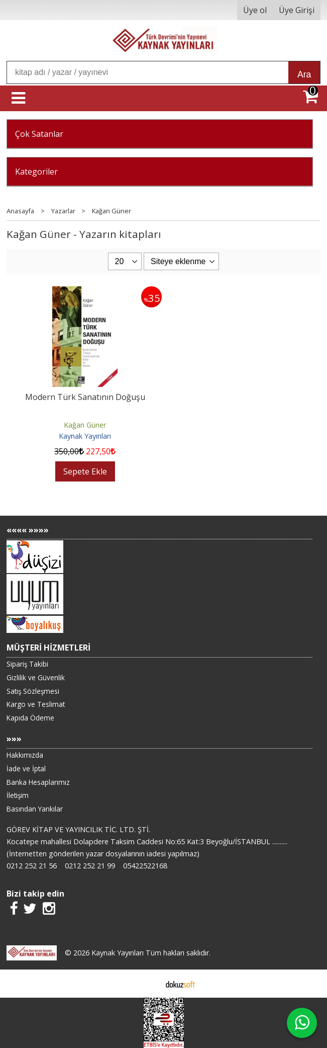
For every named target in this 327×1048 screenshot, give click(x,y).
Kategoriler (36, 171)
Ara (304, 74)
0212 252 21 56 (32, 865)
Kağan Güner (85, 425)
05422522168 (145, 865)
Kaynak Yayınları (85, 436)
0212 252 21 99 (90, 865)
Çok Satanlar (39, 133)
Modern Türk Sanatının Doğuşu (85, 396)
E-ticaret (147, 983)
